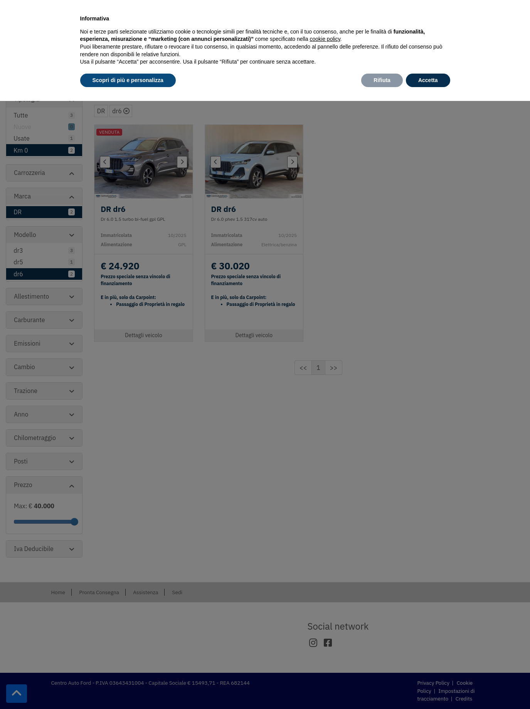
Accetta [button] (428, 80)
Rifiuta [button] (382, 80)
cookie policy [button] (325, 39)
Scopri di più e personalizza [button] (128, 80)
